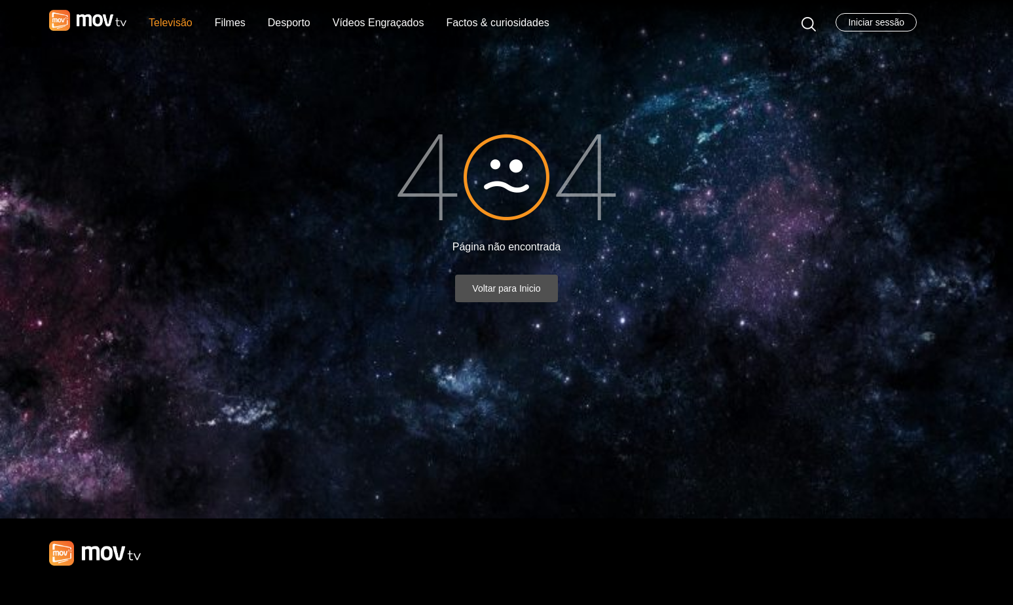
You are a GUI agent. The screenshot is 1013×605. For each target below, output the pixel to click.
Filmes (230, 22)
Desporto (289, 22)
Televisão (171, 22)
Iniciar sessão (876, 22)
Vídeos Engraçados (378, 22)
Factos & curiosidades (497, 22)
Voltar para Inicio (506, 288)
